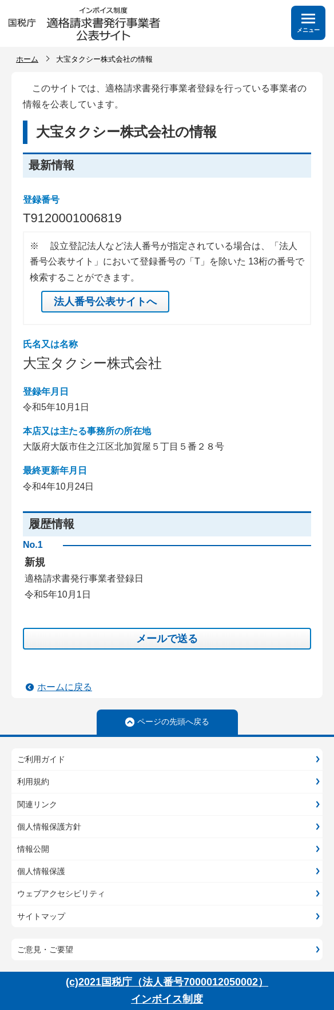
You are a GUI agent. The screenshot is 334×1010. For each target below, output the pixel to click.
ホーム (27, 59)
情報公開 (33, 848)
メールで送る (167, 638)
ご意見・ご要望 (45, 949)
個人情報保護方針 (49, 826)
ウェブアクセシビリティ (61, 893)
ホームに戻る (64, 687)
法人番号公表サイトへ (105, 301)
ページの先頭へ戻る (173, 721)
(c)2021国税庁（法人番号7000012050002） (167, 982)
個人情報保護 (41, 871)
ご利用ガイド (41, 759)
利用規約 (33, 781)
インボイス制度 (167, 999)
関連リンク (37, 804)
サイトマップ (41, 916)
